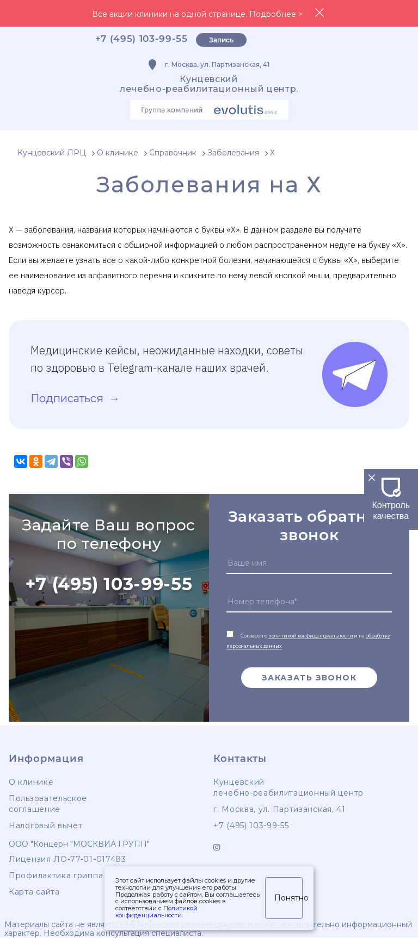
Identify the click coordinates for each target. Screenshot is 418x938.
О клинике (31, 782)
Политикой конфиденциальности (156, 911)
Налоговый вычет (46, 825)
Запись (221, 40)
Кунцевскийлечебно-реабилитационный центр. (209, 84)
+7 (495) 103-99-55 (141, 38)
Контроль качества (391, 505)
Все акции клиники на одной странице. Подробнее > (197, 14)
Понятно (288, 898)
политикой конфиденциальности (310, 636)
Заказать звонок (309, 678)
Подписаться (68, 398)
